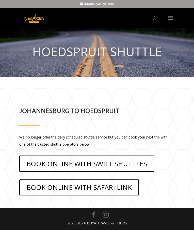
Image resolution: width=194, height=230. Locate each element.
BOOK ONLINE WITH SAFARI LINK (79, 187)
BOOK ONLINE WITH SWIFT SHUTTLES (86, 163)
